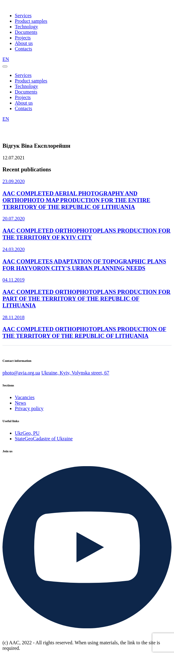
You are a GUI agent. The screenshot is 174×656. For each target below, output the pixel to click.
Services (23, 15)
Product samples (31, 21)
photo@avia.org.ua (21, 372)
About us (24, 43)
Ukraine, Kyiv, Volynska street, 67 (75, 372)
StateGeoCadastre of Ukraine (43, 438)
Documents (26, 32)
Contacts (23, 48)
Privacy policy (29, 408)
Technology (26, 26)
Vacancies (25, 397)
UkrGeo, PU (27, 433)
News (20, 403)
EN (5, 59)
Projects (23, 37)
